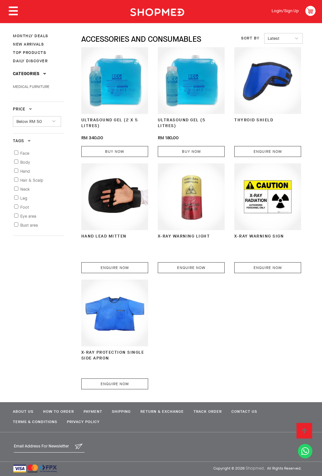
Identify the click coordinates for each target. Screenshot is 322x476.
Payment (93, 411)
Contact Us (244, 411)
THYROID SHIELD (253, 120)
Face (24, 153)
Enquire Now (268, 151)
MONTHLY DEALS (30, 36)
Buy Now (114, 151)
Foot (24, 207)
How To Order (58, 411)
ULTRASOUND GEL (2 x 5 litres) (109, 122)
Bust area (29, 225)
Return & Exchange (162, 411)
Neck (25, 189)
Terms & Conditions (35, 421)
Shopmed (255, 468)
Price (22, 109)
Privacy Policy (83, 421)
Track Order (207, 411)
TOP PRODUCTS (29, 52)
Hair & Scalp (31, 180)
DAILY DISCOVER (30, 61)
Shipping (121, 411)
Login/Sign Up (285, 10)
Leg (23, 198)
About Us (23, 411)
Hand (25, 171)
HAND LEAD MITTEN (104, 236)
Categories (29, 73)
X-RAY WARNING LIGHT (184, 236)
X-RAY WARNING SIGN (259, 236)
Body (25, 162)
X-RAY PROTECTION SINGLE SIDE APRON (112, 355)
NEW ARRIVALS (28, 44)
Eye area (28, 216)
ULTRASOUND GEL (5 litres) (182, 122)
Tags (22, 140)
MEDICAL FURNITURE (31, 86)
